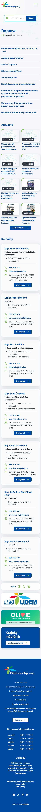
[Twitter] (18, 795)
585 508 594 (12, 464)
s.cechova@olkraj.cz (16, 419)
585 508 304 (12, 363)
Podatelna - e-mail (20, 695)
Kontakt (20, 720)
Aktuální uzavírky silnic (12, 58)
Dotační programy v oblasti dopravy (18, 84)
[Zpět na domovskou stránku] (10, 5)
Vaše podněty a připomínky (20, 765)
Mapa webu (20, 784)
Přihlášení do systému (20, 763)
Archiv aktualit (20, 228)
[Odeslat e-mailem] (29, 586)
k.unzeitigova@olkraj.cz (17, 561)
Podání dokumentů (20, 704)
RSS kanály (20, 786)
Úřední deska (20, 773)
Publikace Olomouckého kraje (20, 771)
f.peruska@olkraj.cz (15, 271)
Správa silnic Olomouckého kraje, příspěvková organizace (17, 104)
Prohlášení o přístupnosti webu (20, 781)
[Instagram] (23, 795)
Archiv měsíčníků (17, 643)
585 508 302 (12, 267)
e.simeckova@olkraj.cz (17, 515)
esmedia (25, 804)
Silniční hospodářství (11, 71)
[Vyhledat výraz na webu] (17, 18)
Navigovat (22, 285)
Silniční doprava (9, 64)
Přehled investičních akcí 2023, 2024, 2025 (19, 50)
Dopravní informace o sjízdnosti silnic (19, 112)
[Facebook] (14, 795)
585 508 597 (12, 557)
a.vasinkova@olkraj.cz (16, 468)
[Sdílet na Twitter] (24, 586)
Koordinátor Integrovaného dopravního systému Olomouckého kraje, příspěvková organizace (19, 93)
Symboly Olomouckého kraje (20, 768)
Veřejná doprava (9, 77)
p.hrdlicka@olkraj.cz (15, 367)
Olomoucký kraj (8, 35)
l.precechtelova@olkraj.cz (18, 318)
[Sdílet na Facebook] (19, 586)
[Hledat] (31, 18)
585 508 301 (12, 314)
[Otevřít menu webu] (36, 5)
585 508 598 (12, 511)
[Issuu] (27, 795)
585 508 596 (12, 415)
